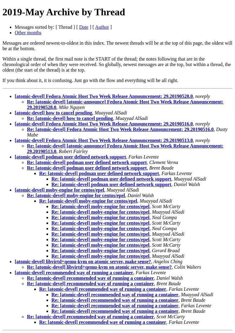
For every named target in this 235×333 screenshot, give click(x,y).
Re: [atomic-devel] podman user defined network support (87, 162)
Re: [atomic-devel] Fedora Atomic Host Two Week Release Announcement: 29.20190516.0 (120, 129)
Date (83, 27)
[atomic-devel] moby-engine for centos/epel (59, 190)
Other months (28, 32)
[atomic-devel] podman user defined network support (70, 156)
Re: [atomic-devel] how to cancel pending (70, 118)
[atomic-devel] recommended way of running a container (74, 272)
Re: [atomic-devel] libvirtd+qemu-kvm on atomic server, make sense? (99, 267)
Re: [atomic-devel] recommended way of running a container (90, 278)
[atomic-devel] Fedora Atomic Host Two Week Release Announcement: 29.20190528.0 (104, 96)
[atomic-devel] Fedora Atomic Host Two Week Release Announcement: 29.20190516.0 (104, 123)
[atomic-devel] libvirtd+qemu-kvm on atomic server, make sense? (83, 261)
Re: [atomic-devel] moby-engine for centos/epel (76, 195)
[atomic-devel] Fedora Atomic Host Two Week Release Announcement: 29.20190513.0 (104, 140)
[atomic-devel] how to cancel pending (53, 112)
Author (102, 27)
